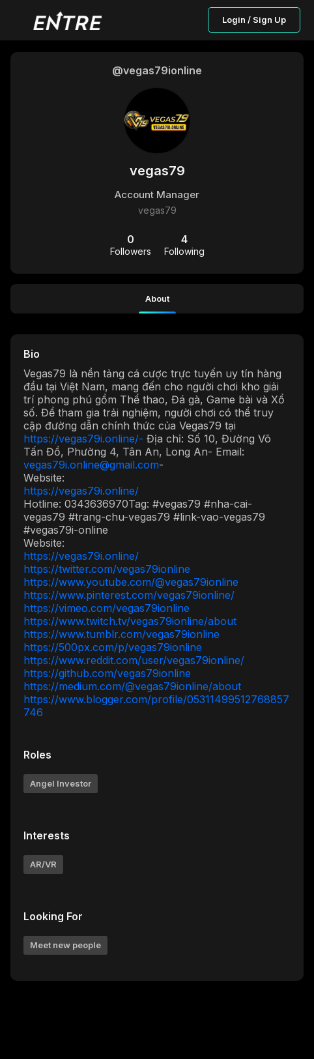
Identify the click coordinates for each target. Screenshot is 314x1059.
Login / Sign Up (254, 19)
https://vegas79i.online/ (81, 490)
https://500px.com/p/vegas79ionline (112, 647)
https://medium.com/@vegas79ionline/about (132, 686)
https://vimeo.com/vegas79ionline (106, 608)
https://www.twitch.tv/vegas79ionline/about (129, 621)
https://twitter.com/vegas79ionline (106, 568)
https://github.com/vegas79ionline (107, 673)
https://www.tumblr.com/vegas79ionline (121, 634)
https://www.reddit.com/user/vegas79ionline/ (133, 660)
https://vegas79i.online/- (83, 438)
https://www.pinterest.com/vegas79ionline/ (129, 595)
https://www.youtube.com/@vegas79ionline (130, 581)
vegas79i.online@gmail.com (91, 464)
